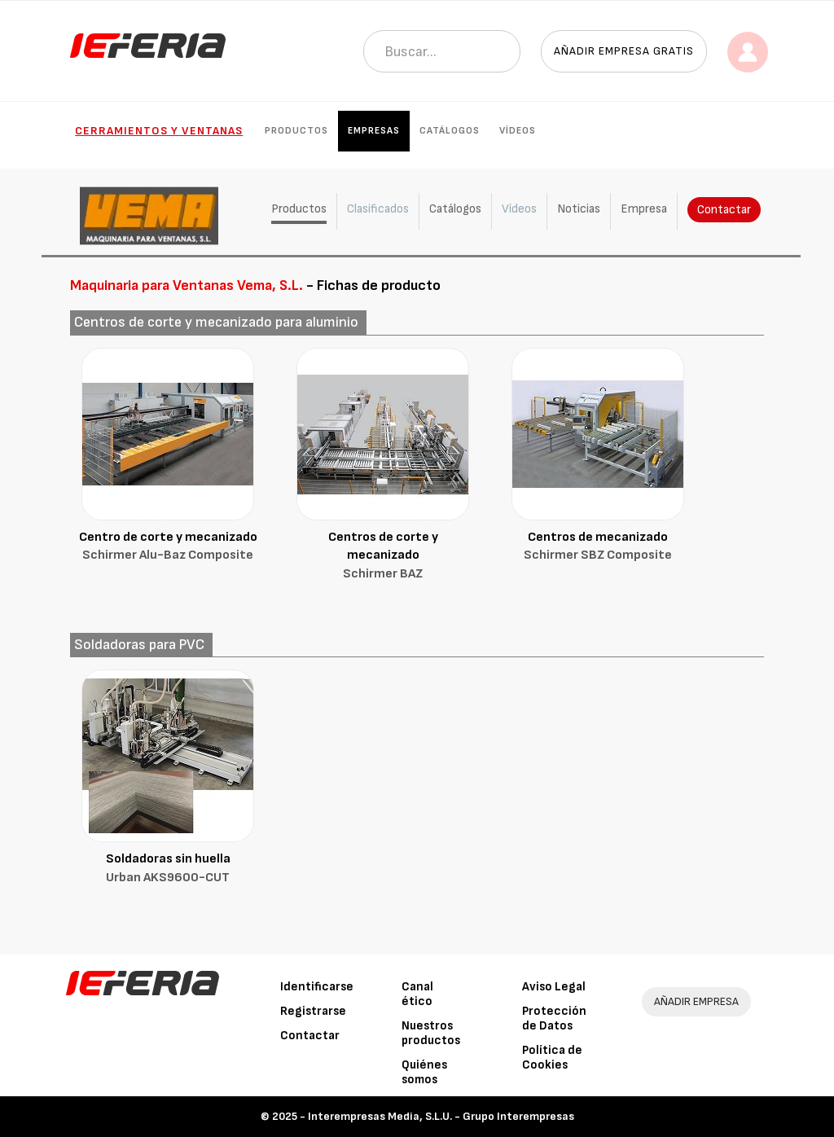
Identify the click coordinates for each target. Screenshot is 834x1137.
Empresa (644, 209)
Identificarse (316, 986)
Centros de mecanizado (597, 547)
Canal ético (417, 994)
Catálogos (449, 131)
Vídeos (517, 131)
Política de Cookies (552, 1058)
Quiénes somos (424, 1072)
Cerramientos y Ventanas (159, 131)
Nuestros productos (431, 1033)
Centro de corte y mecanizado (167, 547)
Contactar (724, 209)
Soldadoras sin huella (167, 869)
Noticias (578, 209)
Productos (296, 131)
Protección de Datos (554, 1018)
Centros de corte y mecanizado (382, 557)
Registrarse (313, 1011)
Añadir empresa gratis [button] (624, 51)
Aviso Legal (554, 986)
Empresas (374, 131)
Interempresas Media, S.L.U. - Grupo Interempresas (441, 1116)
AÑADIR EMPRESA (696, 1001)
